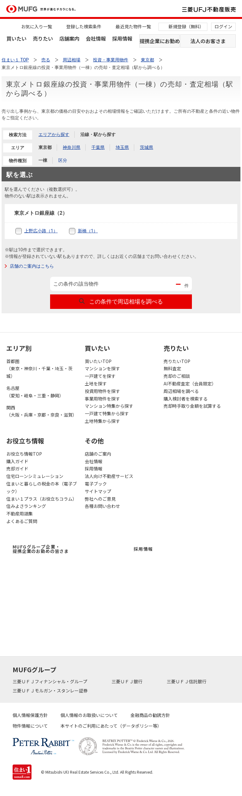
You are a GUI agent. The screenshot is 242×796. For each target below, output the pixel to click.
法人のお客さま (208, 41)
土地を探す (96, 383)
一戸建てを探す (100, 376)
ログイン (223, 26)
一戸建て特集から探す (107, 413)
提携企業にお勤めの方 (160, 41)
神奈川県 (71, 147)
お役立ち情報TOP (24, 454)
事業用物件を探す (102, 398)
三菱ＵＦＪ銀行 (127, 681)
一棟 (42, 160)
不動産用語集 (19, 513)
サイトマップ (98, 491)
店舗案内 (69, 38)
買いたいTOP (98, 361)
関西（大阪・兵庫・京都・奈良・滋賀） (41, 411)
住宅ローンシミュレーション (34, 476)
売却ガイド (17, 468)
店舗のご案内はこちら (32, 266)
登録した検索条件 (83, 26)
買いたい (16, 38)
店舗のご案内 (98, 454)
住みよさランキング (26, 506)
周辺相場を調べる (181, 391)
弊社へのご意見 (100, 499)
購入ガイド (17, 461)
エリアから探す (53, 134)
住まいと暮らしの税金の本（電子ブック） (41, 487)
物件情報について (30, 726)
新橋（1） (88, 230)
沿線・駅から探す (98, 134)
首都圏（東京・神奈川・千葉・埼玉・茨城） (39, 368)
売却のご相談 (177, 376)
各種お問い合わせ (102, 506)
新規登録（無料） (186, 26)
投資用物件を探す (102, 391)
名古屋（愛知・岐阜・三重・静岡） (35, 392)
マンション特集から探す (109, 406)
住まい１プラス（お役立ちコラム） (41, 499)
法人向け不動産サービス (109, 476)
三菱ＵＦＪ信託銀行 (187, 681)
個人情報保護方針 (30, 715)
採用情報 (122, 38)
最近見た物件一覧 (133, 26)
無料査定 (172, 368)
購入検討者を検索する (186, 398)
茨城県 (146, 147)
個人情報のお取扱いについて (89, 715)
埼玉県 (122, 147)
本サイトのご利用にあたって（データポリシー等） (111, 726)
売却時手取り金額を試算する (192, 406)
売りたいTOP (177, 361)
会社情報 (96, 38)
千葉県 (98, 147)
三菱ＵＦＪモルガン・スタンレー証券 (51, 690)
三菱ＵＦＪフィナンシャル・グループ (50, 681)
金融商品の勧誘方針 (150, 715)
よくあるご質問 (21, 521)
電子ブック (96, 483)
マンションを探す (102, 368)
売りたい (43, 38)
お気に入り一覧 (36, 26)
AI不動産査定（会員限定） (190, 383)
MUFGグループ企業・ (41, 548)
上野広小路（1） (41, 230)
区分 (62, 160)
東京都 (45, 147)
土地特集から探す (102, 421)
